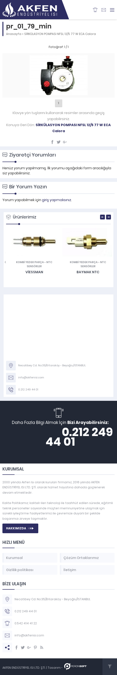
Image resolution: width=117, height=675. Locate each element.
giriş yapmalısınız (56, 200)
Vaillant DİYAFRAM (31, 272)
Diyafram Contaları (21, 262)
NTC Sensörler (90, 264)
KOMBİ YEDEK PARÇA (81, 262)
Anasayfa (13, 34)
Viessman (85, 272)
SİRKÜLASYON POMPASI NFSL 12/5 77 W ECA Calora (60, 34)
